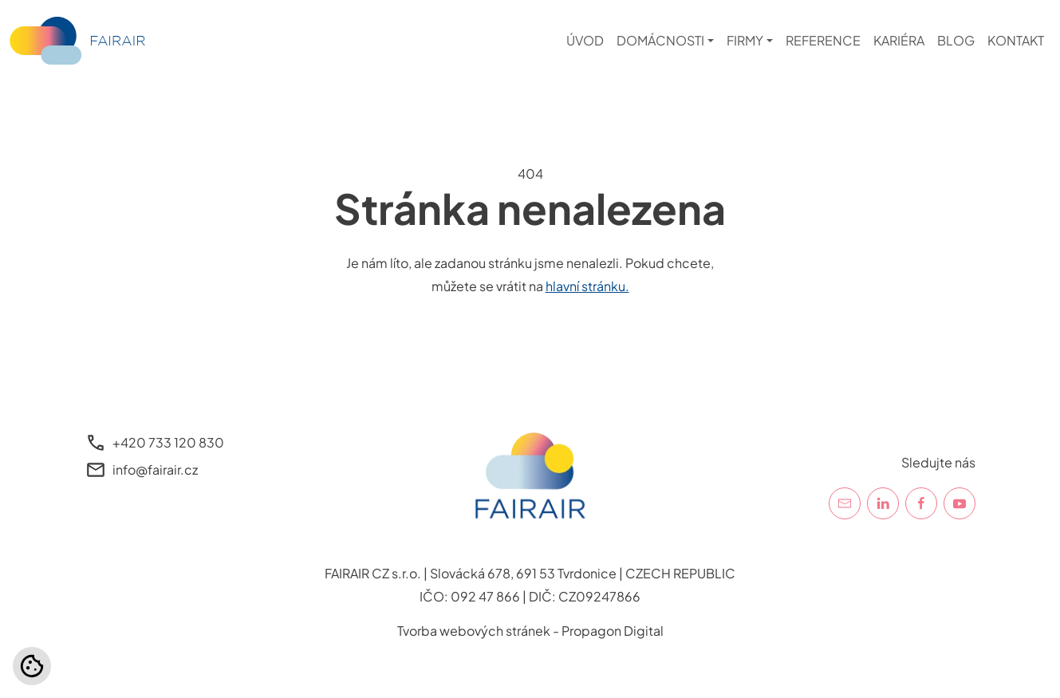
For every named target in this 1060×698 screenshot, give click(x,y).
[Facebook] (921, 503)
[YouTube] (959, 503)
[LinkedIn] (883, 503)
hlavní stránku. (587, 286)
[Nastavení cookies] (32, 666)
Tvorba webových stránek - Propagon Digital (530, 630)
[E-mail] (845, 503)
